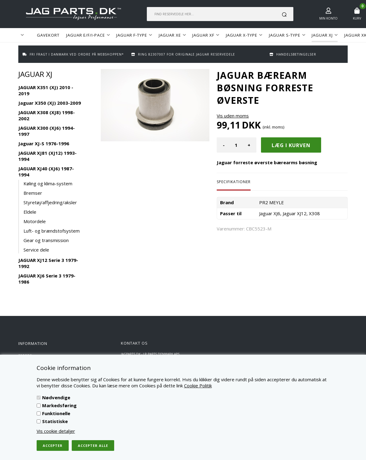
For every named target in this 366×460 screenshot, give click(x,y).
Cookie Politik (198, 385)
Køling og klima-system (48, 183)
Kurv (357, 18)
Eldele (30, 212)
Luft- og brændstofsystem (52, 231)
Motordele (35, 221)
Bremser (33, 193)
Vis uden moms (233, 116)
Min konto (328, 18)
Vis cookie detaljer (56, 431)
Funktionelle (56, 413)
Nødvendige (56, 397)
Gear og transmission (46, 240)
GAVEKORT (48, 35)
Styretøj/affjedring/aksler (50, 202)
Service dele (36, 250)
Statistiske (55, 421)
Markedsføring (59, 405)
